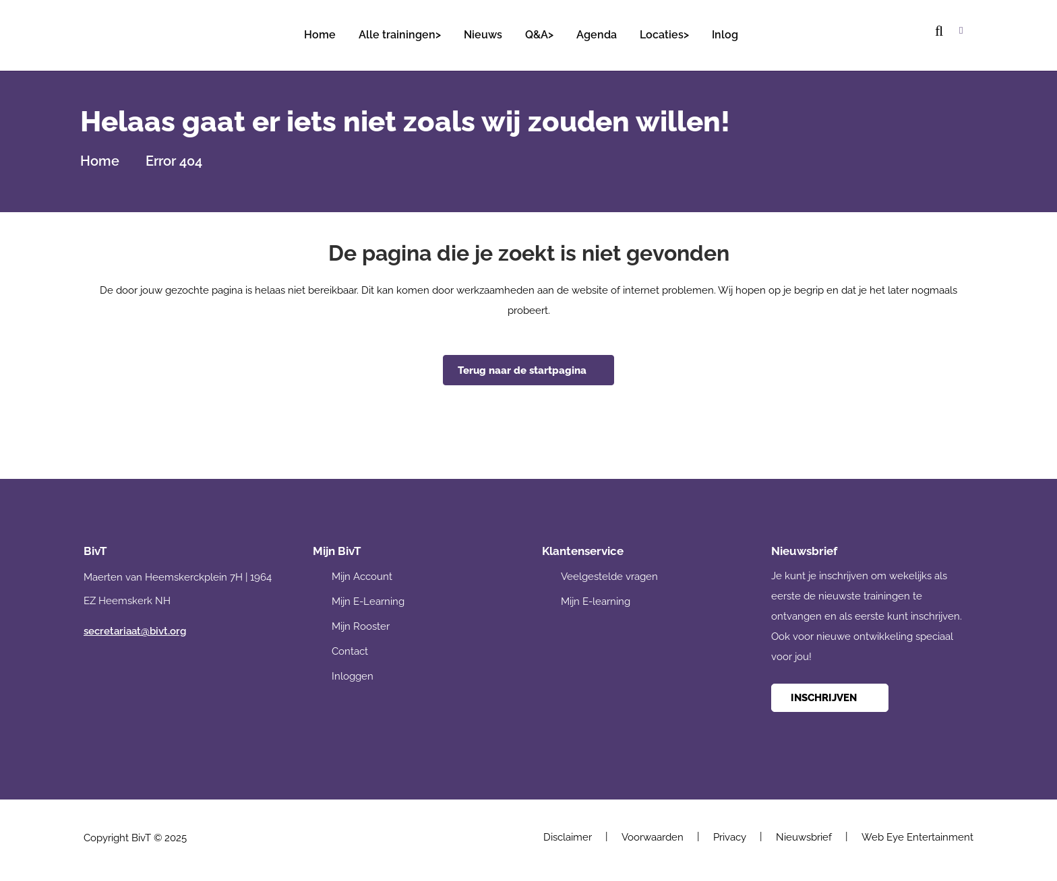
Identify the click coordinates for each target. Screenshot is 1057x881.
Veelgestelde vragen (609, 574)
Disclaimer (567, 834)
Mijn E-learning (595, 599)
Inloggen (352, 673)
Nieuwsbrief (804, 834)
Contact (350, 649)
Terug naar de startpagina (522, 368)
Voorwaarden (653, 834)
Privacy (729, 834)
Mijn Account (362, 574)
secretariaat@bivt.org (135, 628)
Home (99, 158)
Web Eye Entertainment (917, 834)
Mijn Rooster (361, 624)
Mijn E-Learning (368, 599)
